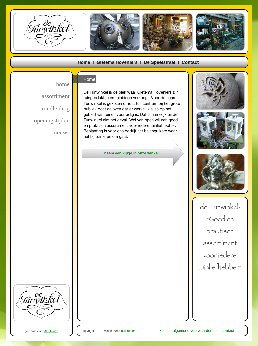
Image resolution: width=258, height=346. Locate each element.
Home (84, 62)
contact (228, 330)
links (159, 330)
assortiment (56, 96)
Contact (190, 62)
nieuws (61, 132)
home (63, 84)
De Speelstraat (159, 62)
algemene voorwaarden (192, 330)
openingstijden (52, 120)
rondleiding (56, 108)
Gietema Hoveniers (117, 62)
